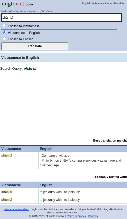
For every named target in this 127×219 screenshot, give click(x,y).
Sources (93, 215)
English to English (20, 39)
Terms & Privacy (76, 215)
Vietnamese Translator (16, 209)
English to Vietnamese (24, 26)
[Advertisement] (63, 103)
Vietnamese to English (24, 33)
